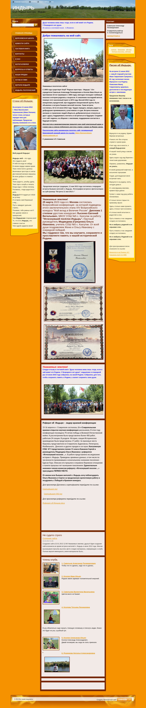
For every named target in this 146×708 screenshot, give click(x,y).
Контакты (19, 54)
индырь (114, 49)
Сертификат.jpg (50, 489)
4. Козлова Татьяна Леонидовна (76, 607)
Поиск (15, 21)
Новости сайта (22, 43)
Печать (33, 2)
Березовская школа (24, 38)
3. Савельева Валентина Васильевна (78, 592)
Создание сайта (50, 538)
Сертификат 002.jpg (53, 494)
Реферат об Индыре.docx (54, 503)
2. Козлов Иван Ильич (71, 576)
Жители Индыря (22, 85)
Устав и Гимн (21, 80)
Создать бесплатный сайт (106, 700)
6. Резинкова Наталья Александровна (78, 653)
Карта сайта (43, 2)
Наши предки (21, 75)
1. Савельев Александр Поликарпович (79, 563)
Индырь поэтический (25, 90)
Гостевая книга (22, 49)
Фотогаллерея (22, 64)
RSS (52, 2)
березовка (121, 49)
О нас (17, 59)
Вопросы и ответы (24, 69)
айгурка (128, 49)
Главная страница (23, 33)
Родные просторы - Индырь (121, 51)
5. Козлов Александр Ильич (74, 638)
